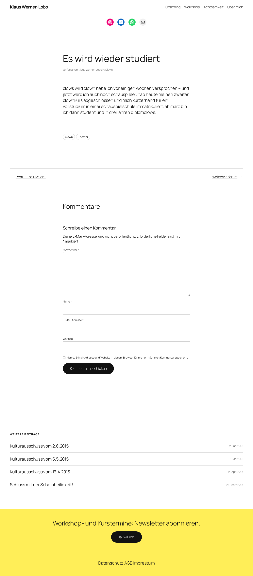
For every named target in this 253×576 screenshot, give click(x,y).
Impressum (144, 563)
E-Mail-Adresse (73, 320)
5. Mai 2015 (236, 459)
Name (67, 301)
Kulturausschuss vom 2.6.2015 (39, 446)
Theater (83, 137)
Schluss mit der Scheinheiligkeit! (41, 484)
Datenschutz (111, 563)
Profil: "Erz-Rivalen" (31, 176)
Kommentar (71, 250)
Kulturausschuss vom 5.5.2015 (39, 459)
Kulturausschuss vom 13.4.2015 (40, 471)
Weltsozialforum (225, 176)
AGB (128, 563)
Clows (109, 69)
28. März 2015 (234, 485)
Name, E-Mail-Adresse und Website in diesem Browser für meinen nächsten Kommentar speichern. (127, 357)
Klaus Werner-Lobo (29, 7)
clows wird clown (79, 88)
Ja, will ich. (126, 537)
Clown (69, 137)
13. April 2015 (235, 472)
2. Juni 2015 (236, 446)
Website (68, 339)
